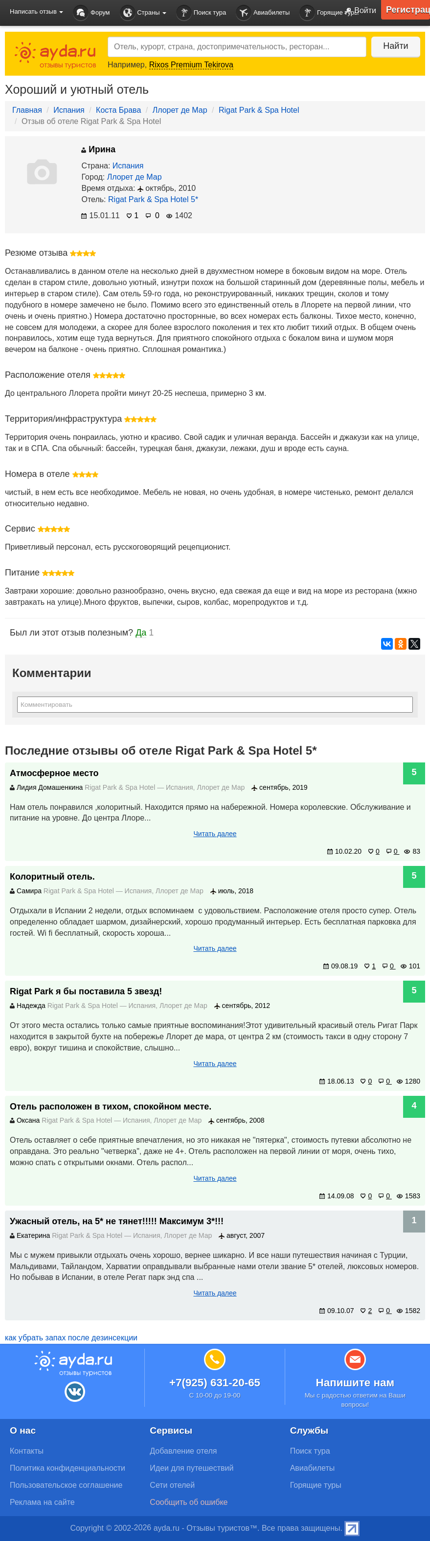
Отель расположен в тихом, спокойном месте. (110, 1106)
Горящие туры (329, 13)
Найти (395, 46)
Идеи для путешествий (191, 1468)
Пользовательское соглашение (66, 1485)
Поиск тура (201, 13)
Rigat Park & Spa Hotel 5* (153, 199)
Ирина (98, 149)
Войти (358, 11)
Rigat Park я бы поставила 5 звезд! (86, 991)
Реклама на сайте (42, 1502)
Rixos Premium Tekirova (191, 65)
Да (141, 632)
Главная (27, 110)
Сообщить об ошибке (188, 1502)
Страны (143, 13)
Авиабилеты (263, 13)
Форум (91, 13)
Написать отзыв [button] (36, 11)
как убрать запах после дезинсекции (71, 1338)
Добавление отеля (183, 1451)
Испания (69, 110)
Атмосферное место (54, 773)
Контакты (27, 1451)
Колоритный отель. (52, 877)
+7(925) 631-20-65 (214, 1383)
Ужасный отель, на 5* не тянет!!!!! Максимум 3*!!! (117, 1221)
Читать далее (214, 834)
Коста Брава (118, 110)
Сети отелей (172, 1485)
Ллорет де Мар (180, 110)
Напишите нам (355, 1383)
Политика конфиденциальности (67, 1468)
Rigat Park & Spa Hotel (259, 110)
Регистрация (408, 10)
